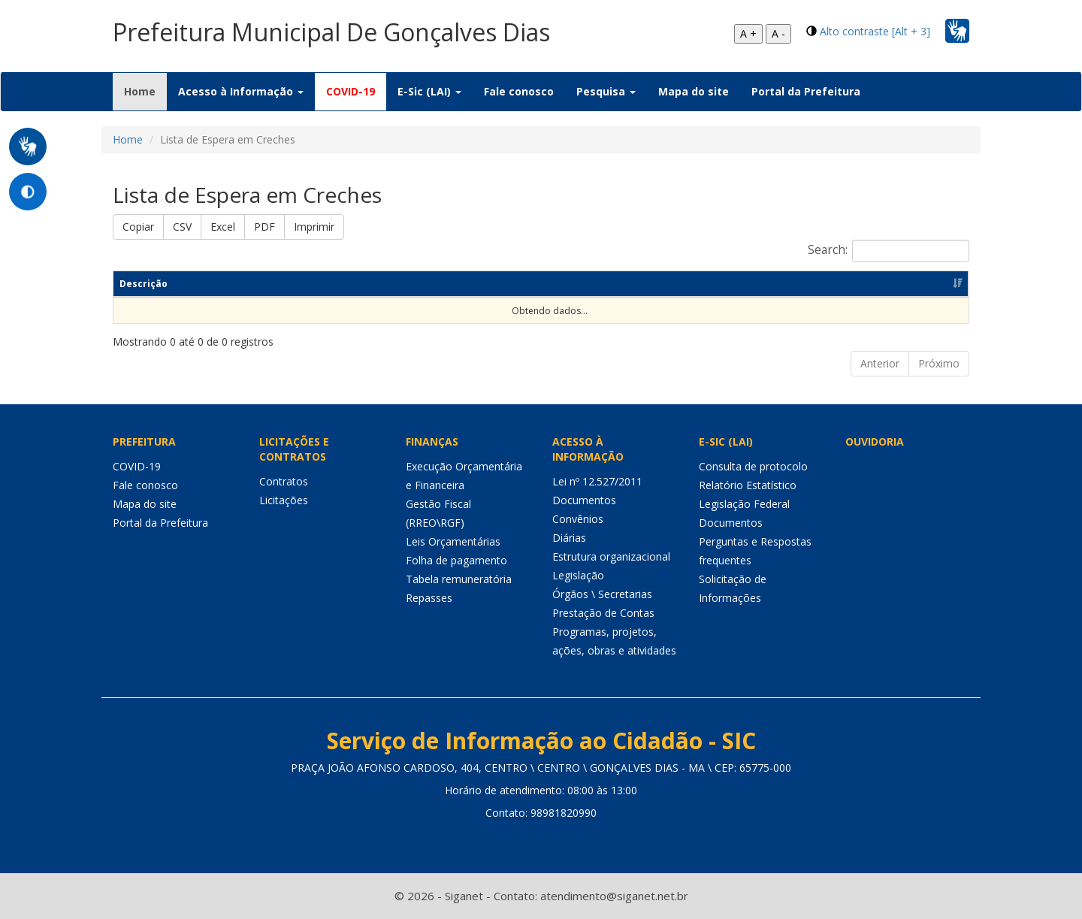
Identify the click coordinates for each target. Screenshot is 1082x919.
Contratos (283, 481)
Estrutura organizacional (611, 556)
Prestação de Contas (603, 613)
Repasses (429, 598)
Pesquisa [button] (606, 91)
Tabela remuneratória (459, 579)
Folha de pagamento (456, 560)
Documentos (584, 500)
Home (145, 90)
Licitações (283, 500)
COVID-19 (350, 91)
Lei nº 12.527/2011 (597, 481)
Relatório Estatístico (747, 485)
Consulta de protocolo (753, 466)
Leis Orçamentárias (453, 541)
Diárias (569, 538)
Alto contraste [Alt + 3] (875, 31)
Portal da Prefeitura (805, 91)
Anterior (879, 363)
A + (748, 33)
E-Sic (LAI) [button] (429, 91)
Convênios (577, 519)
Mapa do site (693, 91)
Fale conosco (519, 91)
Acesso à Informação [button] (241, 91)
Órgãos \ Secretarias (602, 594)
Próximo (939, 363)
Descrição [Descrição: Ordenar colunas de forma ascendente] (143, 283)
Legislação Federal (744, 504)
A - (778, 33)
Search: (888, 251)
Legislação (578, 575)
